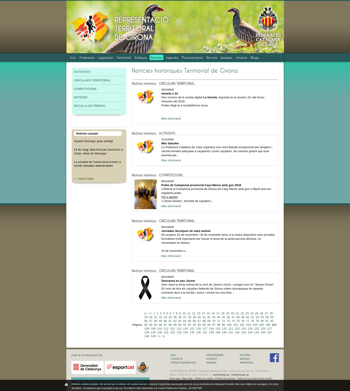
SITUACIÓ (211, 359)
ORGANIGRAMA (214, 355)
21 (238, 313)
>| (164, 336)
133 (179, 332)
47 (233, 317)
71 (219, 321)
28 (272, 313)
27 (267, 313)
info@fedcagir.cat (239, 375)
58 (156, 321)
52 (258, 317)
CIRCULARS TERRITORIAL (92, 80)
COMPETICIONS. (85, 88)
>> (84, 178)
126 (263, 328)
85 (156, 324)
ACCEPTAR (195, 388)
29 (146, 317)
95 (204, 324)
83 (146, 324)
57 (151, 321)
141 (231, 332)
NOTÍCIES (81, 97)
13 (199, 313)
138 (212, 332)
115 (192, 328)
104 (255, 324)
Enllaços (141, 57)
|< (146, 313)
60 (166, 321)
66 (195, 321)
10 (184, 313)
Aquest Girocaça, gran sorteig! (93, 141)
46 (229, 317)
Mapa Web (187, 378)
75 (238, 321)
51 (253, 317)
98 (219, 324)
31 (156, 317)
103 (249, 324)
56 (146, 321)
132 (173, 332)
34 (171, 317)
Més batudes (170, 143)
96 (209, 324)
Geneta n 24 (169, 93)
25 (257, 313)
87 (166, 324)
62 (175, 321)
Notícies (156, 57)
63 (180, 321)
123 (244, 328)
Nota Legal (174, 378)
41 (204, 317)
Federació (86, 57)
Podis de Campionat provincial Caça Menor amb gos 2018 (201, 185)
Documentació (192, 57)
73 (229, 321)
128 (147, 332)
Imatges (226, 57)
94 (200, 324)
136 (199, 332)
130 (160, 332)
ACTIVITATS (82, 72)
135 (192, 332)
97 (214, 324)
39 (195, 317)
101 (236, 324)
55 (272, 317)
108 (147, 328)
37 (185, 317)
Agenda (172, 57)
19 (228, 313)
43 (214, 317)
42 (209, 317)
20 (233, 313)
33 (166, 317)
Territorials (124, 57)
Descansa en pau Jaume (178, 280)
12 (194, 313)
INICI (173, 355)
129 (153, 332)
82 (272, 321)
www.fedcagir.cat (221, 375)
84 (151, 324)
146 (263, 332)
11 (189, 313)
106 (268, 324)
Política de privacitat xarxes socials (254, 378)
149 (153, 336)
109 (153, 328)
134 (186, 332)
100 (229, 324)
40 (200, 317)
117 (205, 328)
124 (250, 328)
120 (224, 328)
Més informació (171, 118)
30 (151, 317)
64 (185, 321)
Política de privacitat (225, 378)
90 (180, 324)
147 (270, 332)
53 (262, 317)
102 (242, 324)
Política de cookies (204, 378)
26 (262, 313)
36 (180, 317)
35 (175, 317)
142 (237, 332)
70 (214, 321)
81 (267, 321)
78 (253, 321)
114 (186, 328)
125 (257, 328)
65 (190, 321)
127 (270, 328)
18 (223, 313)
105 (262, 324)
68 (204, 321)
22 (243, 313)
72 (224, 321)
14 (204, 313)
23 (248, 313)
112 (173, 328)
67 (200, 321)
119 (218, 328)
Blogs (255, 57)
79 (258, 321)
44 (219, 317)
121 (231, 328)
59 (161, 321)
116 (199, 328)
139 (218, 332)
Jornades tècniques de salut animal (185, 231)
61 (171, 321)
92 (190, 324)
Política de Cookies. (177, 388)
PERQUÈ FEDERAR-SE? (183, 363)
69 (209, 321)
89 (175, 324)
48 (238, 317)
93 (195, 324)
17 (218, 313)
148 (147, 336)
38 (190, 317)
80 (262, 321)
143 (244, 332)
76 (243, 321)
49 (243, 317)
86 (161, 324)
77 (248, 321)
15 (209, 313)
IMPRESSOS (246, 363)
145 (257, 332)
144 (250, 332)
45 (224, 317)
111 (166, 328)
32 (161, 317)
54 (267, 317)
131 (166, 332)
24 (252, 313)
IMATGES (245, 359)
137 (205, 332)
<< (150, 313)
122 (237, 328)
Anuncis (241, 57)
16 (214, 313)
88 (171, 324)
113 (179, 328)
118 (212, 328)
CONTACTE (177, 359)
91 (185, 324)
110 (160, 328)
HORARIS (211, 363)
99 (224, 324)
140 (224, 332)
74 (233, 321)
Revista (211, 57)
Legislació (105, 57)
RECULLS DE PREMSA (89, 105)
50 (248, 317)
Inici (73, 57)
